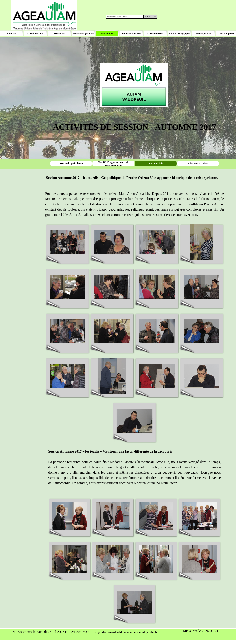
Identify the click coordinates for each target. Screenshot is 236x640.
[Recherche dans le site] (125, 17)
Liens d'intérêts (155, 33)
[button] (67, 242)
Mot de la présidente (71, 163)
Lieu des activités (198, 163)
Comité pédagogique (179, 33)
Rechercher (150, 16)
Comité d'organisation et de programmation (113, 164)
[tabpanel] (134, 78)
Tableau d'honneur (131, 33)
